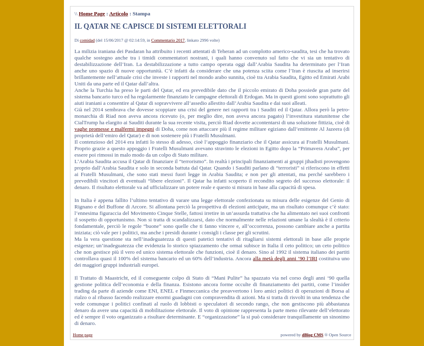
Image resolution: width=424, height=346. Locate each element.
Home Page (92, 14)
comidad (87, 40)
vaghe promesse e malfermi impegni (114, 129)
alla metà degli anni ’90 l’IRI (285, 258)
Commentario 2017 (168, 40)
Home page (83, 335)
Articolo (118, 14)
